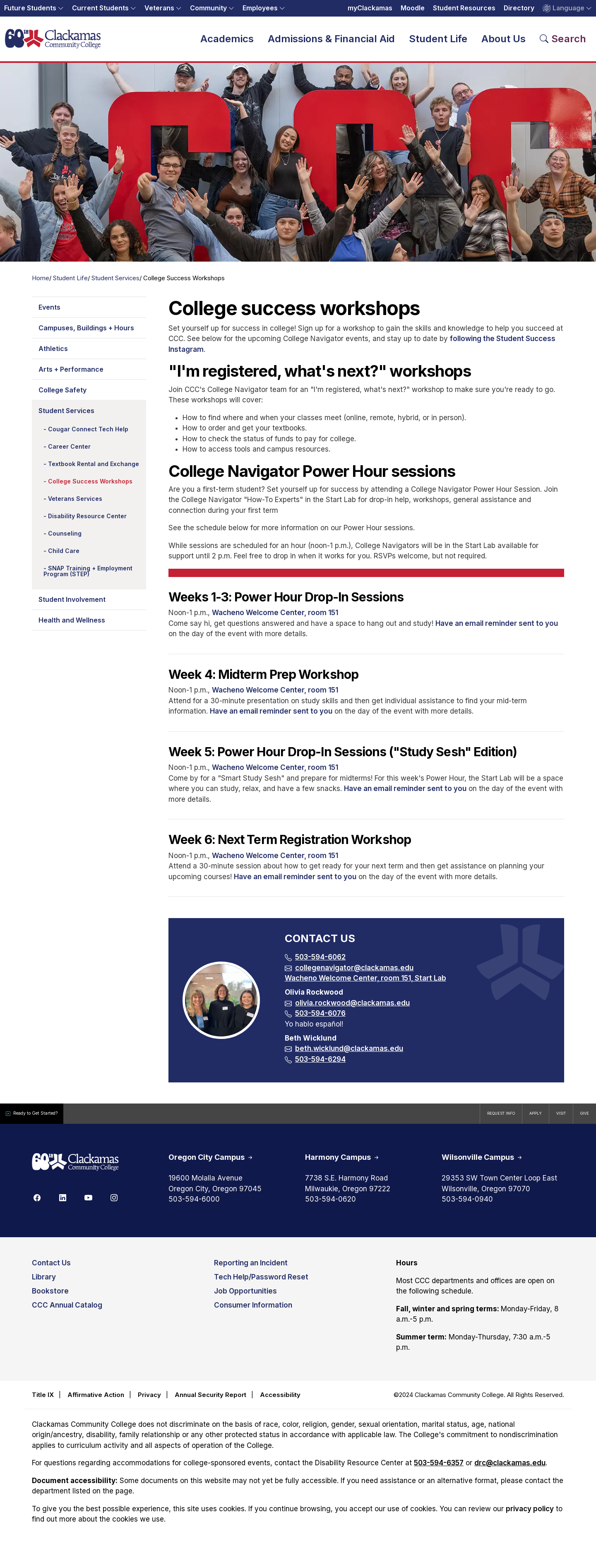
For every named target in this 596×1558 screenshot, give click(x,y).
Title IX (43, 1400)
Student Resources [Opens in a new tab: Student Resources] (464, 8)
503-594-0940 (467, 1205)
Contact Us (51, 1269)
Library (44, 1283)
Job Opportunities (245, 1297)
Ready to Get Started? (45, 1119)
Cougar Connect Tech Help (88, 434)
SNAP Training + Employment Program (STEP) (87, 576)
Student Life (70, 283)
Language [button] (563, 8)
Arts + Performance (70, 374)
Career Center (69, 451)
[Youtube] (88, 1203)
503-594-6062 (320, 962)
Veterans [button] (159, 8)
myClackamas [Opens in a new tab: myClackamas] (370, 8)
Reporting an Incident (251, 1269)
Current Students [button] (100, 8)
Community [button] (208, 8)
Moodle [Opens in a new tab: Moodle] (413, 8)
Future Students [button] (30, 8)
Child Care (63, 556)
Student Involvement (72, 605)
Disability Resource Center (87, 521)
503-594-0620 (330, 1205)
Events (49, 312)
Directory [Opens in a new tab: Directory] (519, 8)
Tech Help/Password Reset (261, 1283)
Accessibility (280, 1400)
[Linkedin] (62, 1203)
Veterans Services (75, 503)
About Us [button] (503, 41)
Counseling (65, 538)
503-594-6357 (439, 1468)
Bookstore (50, 1297)
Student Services (115, 283)
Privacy (149, 1400)
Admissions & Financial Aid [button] (331, 41)
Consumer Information (253, 1311)
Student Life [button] (438, 41)
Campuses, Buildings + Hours (86, 333)
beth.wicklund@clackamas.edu (349, 1054)
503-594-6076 (320, 1019)
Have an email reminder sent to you (496, 629)
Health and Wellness (71, 625)
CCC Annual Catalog (67, 1311)
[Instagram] (114, 1203)
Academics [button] (227, 41)
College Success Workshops (90, 486)
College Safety (62, 395)
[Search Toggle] (563, 41)
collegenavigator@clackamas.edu (354, 973)
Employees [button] (260, 8)
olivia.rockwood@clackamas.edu (352, 1008)
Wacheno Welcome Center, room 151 (275, 618)
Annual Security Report (210, 1400)
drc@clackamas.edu (510, 1468)
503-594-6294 (320, 1064)
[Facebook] (37, 1203)
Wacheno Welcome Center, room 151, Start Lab (365, 983)
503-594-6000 (194, 1205)
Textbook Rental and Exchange (93, 469)
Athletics (53, 354)
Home (40, 283)
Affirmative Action (95, 1400)
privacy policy (530, 1514)
